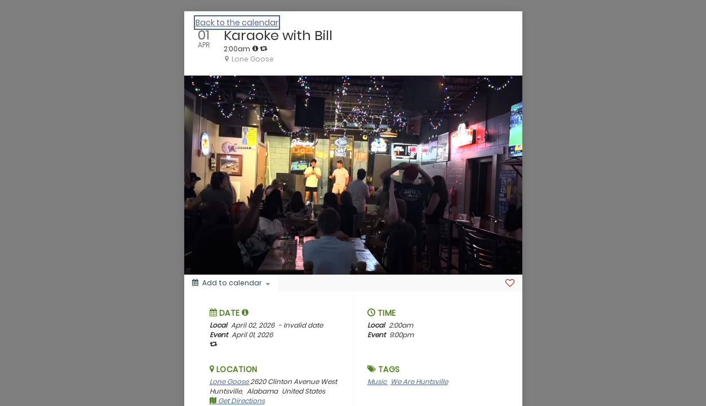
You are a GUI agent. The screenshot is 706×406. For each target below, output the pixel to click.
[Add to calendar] (231, 283)
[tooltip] (255, 48)
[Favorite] (509, 283)
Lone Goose (230, 381)
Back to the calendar (237, 22)
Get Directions (237, 400)
